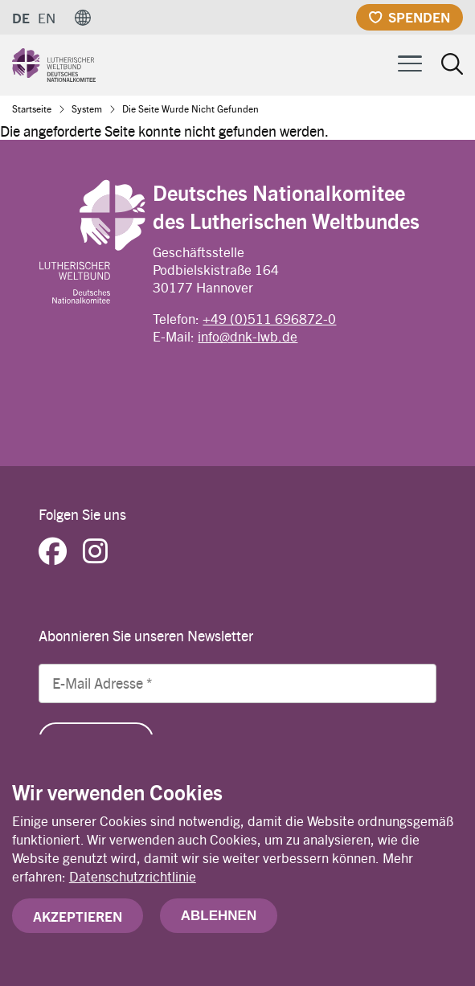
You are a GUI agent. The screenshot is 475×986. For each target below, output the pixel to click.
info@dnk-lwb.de (247, 336)
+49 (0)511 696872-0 (269, 318)
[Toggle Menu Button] (410, 61)
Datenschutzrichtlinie (132, 880)
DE (21, 18)
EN (46, 18)
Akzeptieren (77, 920)
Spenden (419, 17)
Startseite (31, 108)
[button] (83, 18)
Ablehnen (218, 919)
